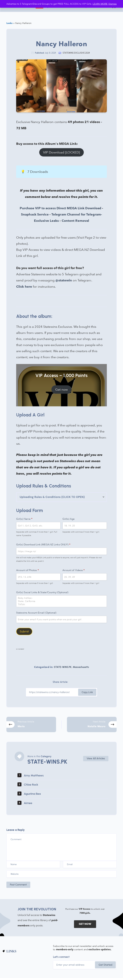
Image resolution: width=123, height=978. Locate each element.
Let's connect (61, 957)
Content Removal (75, 221)
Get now (61, 389)
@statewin (63, 280)
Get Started (105, 964)
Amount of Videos (73, 570)
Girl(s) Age (68, 518)
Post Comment (18, 884)
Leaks (9, 23)
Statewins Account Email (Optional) (36, 612)
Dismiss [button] (112, 3)
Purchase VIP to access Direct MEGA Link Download (60, 208)
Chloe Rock (31, 784)
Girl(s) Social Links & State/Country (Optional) (42, 592)
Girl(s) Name (24, 519)
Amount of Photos (27, 570)
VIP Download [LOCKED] (61, 152)
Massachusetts (81, 667)
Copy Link (87, 692)
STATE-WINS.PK (62, 667)
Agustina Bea (32, 794)
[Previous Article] (31, 724)
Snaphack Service (35, 214)
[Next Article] (92, 724)
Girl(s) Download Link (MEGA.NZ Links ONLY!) (43, 544)
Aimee (28, 803)
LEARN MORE (100, 3)
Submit (24, 631)
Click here (24, 287)
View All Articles (96, 758)
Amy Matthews (34, 775)
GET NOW (85, 924)
